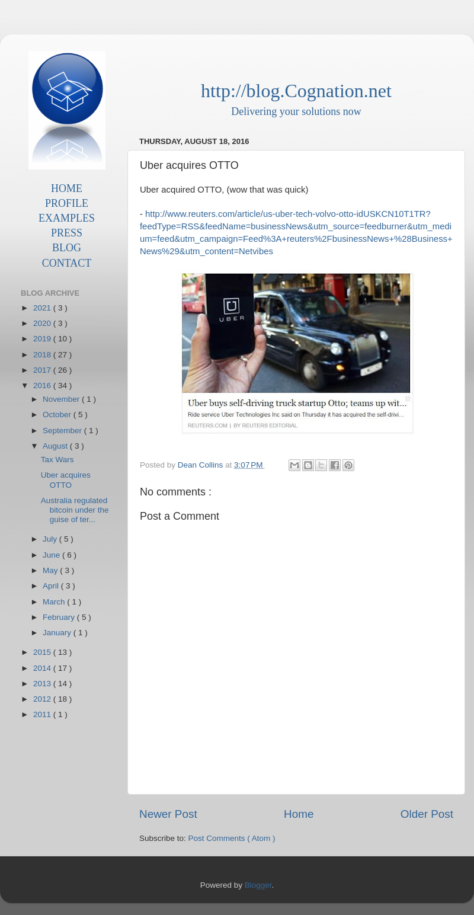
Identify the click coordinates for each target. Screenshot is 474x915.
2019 (43, 338)
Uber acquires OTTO (66, 480)
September (63, 430)
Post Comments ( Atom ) (232, 838)
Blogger (258, 885)
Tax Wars (57, 459)
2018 (43, 354)
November (62, 399)
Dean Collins (201, 464)
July (51, 539)
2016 (43, 385)
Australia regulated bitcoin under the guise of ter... (75, 510)
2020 (43, 323)
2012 (43, 699)
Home (298, 814)
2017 (43, 370)
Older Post (427, 814)
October (58, 414)
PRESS (66, 233)
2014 (43, 668)
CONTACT (67, 263)
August (56, 445)
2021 (43, 307)
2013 (43, 683)
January (58, 632)
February (60, 617)
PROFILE (66, 203)
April (52, 585)
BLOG (66, 248)
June (52, 555)
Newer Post (168, 814)
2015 (43, 652)
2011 (43, 714)
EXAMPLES (67, 218)
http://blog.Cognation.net (296, 90)
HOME (66, 188)
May (51, 570)
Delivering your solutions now (296, 111)
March (55, 601)
